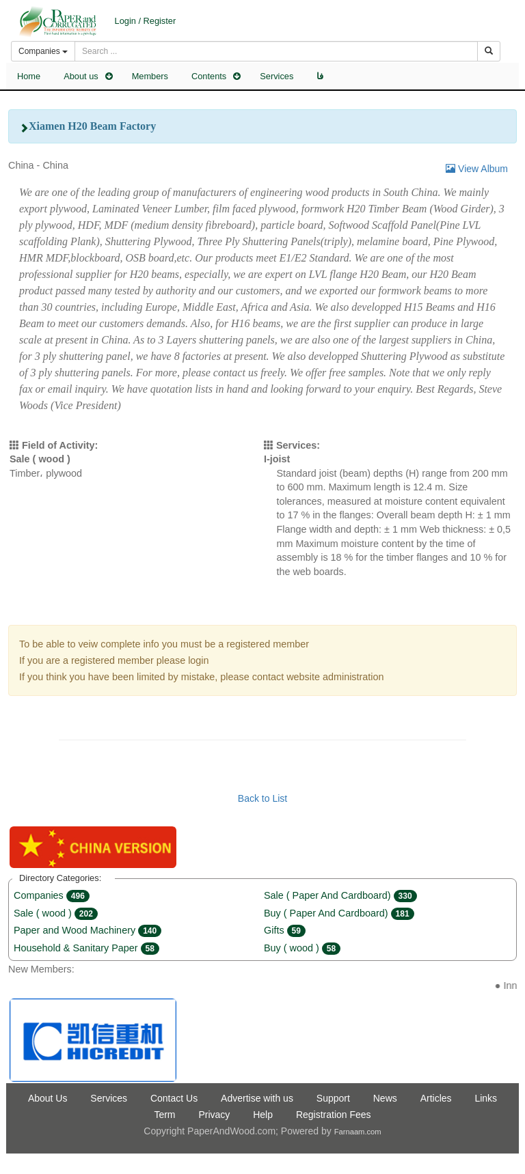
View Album (477, 168)
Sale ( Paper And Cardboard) (340, 895)
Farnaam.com (357, 1132)
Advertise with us (257, 1098)
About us (81, 76)
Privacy (214, 1114)
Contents (208, 76)
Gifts (285, 930)
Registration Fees (333, 1114)
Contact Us (174, 1098)
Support (333, 1098)
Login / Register (145, 21)
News (385, 1098)
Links (485, 1098)
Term (164, 1114)
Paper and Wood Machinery (87, 930)
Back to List (262, 798)
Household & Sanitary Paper (86, 947)
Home (28, 76)
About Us (48, 1098)
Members (150, 76)
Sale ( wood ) (56, 913)
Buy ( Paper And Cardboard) (339, 913)
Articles (436, 1098)
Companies (52, 895)
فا (320, 76)
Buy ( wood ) (302, 947)
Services (276, 76)
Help (263, 1114)
